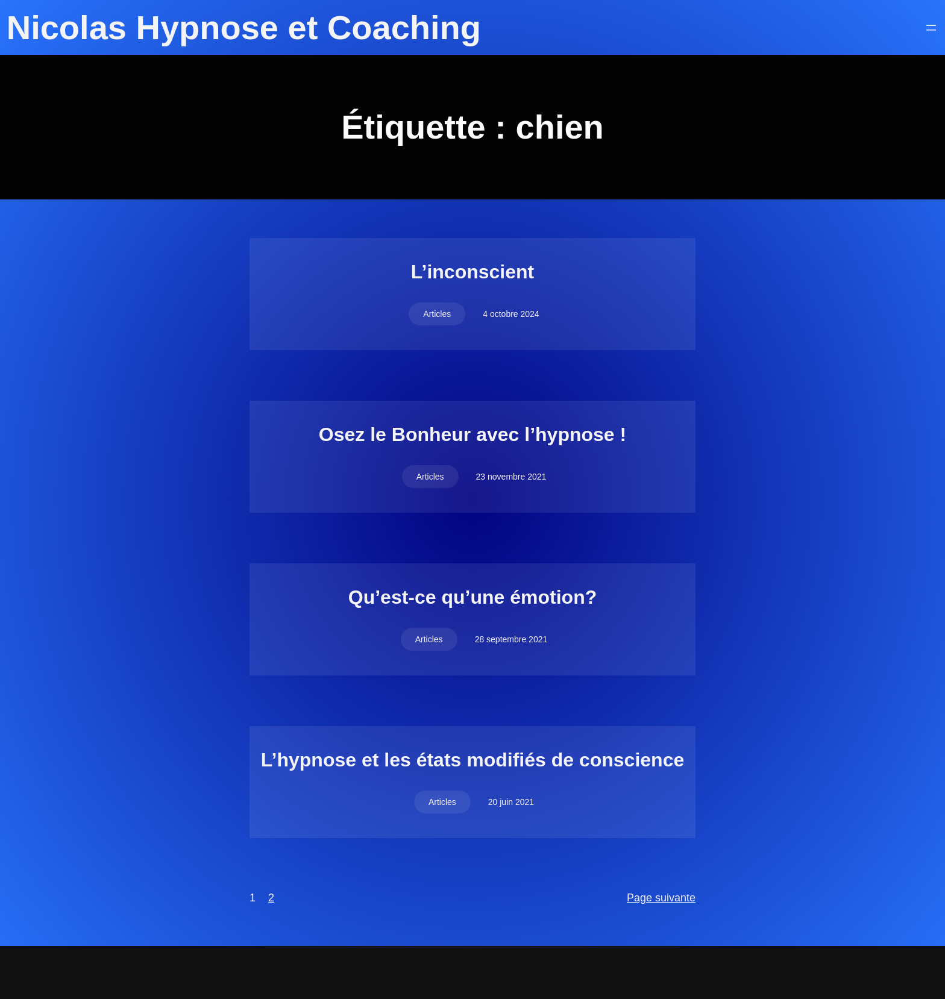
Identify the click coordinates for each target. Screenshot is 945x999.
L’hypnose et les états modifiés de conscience (472, 760)
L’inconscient (472, 272)
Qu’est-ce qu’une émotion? (472, 597)
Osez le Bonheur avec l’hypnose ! (472, 434)
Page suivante (661, 898)
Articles (437, 314)
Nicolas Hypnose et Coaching (244, 27)
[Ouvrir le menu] (931, 27)
